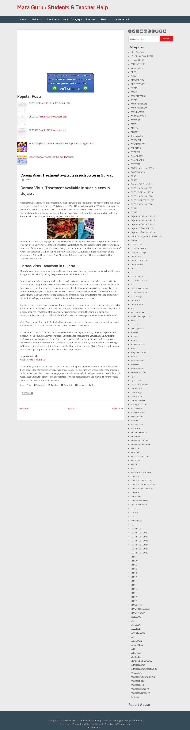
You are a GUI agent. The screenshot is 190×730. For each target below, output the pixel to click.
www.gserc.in (137, 685)
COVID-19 (135, 120)
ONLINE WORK (138, 400)
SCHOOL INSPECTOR (141, 480)
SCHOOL (135, 476)
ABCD (133, 72)
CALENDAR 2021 (139, 104)
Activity (134, 76)
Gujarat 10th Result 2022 (143, 216)
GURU (134, 240)
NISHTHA (135, 364)
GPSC (133, 176)
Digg (92, 385)
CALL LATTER (137, 112)
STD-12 (134, 569)
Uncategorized (121, 19)
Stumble (80, 385)
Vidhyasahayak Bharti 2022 (144, 669)
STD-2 (134, 573)
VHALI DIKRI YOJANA (141, 661)
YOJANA (135, 697)
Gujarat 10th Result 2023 (143, 220)
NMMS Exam (137, 368)
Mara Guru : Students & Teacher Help (62, 7)
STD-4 (134, 581)
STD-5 (134, 585)
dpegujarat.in (137, 136)
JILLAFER (135, 300)
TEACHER (135, 629)
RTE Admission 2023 (141, 472)
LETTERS (135, 324)
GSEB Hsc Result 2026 (142, 204)
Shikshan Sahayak (139, 500)
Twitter (53, 385)
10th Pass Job (137, 52)
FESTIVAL (135, 164)
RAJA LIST (135, 452)
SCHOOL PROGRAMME (142, 488)
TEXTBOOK (136, 641)
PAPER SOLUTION (140, 404)
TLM (133, 649)
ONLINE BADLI (138, 388)
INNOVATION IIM (139, 288)
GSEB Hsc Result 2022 (141, 188)
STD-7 (134, 593)
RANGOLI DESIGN (140, 456)
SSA (132, 516)
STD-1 (133, 557)
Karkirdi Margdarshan (141, 316)
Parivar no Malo (138, 412)
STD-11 (134, 565)
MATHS (134, 332)
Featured (90, 19)
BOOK (134, 100)
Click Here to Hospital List (33, 360)
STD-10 (134, 561)
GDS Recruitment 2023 (142, 168)
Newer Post (24, 408)
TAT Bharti (136, 625)
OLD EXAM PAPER (140, 384)
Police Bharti (137, 424)
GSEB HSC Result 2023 (142, 192)
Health (105, 19)
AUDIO (134, 88)
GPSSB (134, 180)
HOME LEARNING (140, 260)
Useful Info (136, 657)
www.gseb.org (137, 681)
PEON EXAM (137, 416)
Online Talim (137, 396)
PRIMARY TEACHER (140, 444)
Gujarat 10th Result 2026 (143, 224)
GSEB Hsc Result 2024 (141, 196)
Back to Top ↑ (95, 727)
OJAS (133, 376)
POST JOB (135, 428)
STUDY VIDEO (138, 613)
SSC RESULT (137, 529)
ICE (132, 284)
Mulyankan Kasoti (139, 352)
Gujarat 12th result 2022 (142, 228)
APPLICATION (138, 84)
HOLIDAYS (136, 256)
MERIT (134, 336)
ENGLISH (135, 152)
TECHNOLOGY (138, 633)
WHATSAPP (136, 673)
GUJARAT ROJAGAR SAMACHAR (146, 236)
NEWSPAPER (137, 360)
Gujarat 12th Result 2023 (143, 232)
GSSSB (134, 212)
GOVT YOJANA (138, 172)
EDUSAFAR (136, 140)
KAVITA (134, 320)
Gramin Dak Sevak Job (141, 184)
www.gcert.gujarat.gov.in (143, 677)
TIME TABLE (137, 645)
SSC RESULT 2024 (139, 545)
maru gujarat (137, 328)
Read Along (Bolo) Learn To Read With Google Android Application (61, 143)
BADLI (134, 92)
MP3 (133, 348)
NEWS (28, 180)
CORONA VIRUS (139, 116)
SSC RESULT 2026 (139, 553)
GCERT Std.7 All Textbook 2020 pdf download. (51, 157)
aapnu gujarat (137, 68)
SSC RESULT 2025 (139, 549)
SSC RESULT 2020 (139, 533)
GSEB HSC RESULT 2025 (142, 200)
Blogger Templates (134, 720)
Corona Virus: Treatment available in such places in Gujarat (66, 175)
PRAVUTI (135, 436)
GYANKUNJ (136, 244)
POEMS (134, 420)
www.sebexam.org (140, 689)
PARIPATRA (136, 408)
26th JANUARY (138, 64)
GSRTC (134, 208)
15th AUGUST (137, 60)
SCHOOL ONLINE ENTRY (143, 484)
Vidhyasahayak (138, 665)
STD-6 (134, 589)
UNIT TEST (136, 653)
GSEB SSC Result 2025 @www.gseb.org (47, 130)
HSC (133, 272)
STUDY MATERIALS (140, 609)
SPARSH (135, 512)
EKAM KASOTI (138, 144)
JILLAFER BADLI (138, 304)
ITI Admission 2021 (140, 292)
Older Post (117, 408)
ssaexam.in (136, 521)
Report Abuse (139, 704)
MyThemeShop (77, 724)
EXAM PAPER (137, 160)
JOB (132, 308)
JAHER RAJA (136, 296)
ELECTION (136, 148)
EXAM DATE (137, 156)
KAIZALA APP (137, 312)
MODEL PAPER (138, 344)
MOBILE (135, 340)
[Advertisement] (70, 50)
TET (132, 637)
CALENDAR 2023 (139, 108)
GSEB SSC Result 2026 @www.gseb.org (47, 117)
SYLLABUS (136, 617)
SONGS (134, 508)
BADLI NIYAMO (138, 96)
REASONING (137, 460)
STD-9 (134, 601)
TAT (132, 621)
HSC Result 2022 (139, 280)
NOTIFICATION (138, 372)
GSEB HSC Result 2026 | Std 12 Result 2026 (50, 103)
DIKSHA (135, 128)
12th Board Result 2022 (142, 56)
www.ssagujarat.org (140, 693)
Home (23, 19)
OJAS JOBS (136, 380)
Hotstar (134, 268)
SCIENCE (135, 492)
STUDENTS (136, 605)
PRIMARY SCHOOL (140, 440)
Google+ (66, 385)
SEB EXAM (136, 496)
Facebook (40, 385)
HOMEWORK (137, 264)
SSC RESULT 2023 (139, 541)
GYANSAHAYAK (138, 248)
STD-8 (134, 597)
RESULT (134, 464)
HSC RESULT (137, 276)
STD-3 (134, 577)
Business (37, 19)
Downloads (52, 19)
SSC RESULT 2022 (139, 537)
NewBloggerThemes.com (117, 724)
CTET (133, 124)
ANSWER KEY (137, 80)
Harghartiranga (138, 252)
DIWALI (134, 132)
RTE (133, 468)
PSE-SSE (135, 448)
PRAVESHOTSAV (139, 432)
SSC (132, 525)
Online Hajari (137, 392)
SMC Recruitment (139, 504)
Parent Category (72, 19)
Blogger (119, 720)
